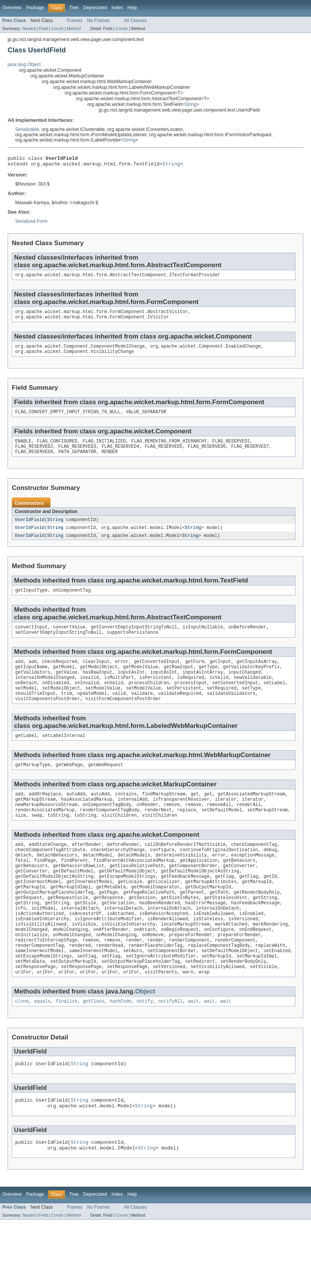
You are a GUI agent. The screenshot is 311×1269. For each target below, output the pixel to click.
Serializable (27, 129)
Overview (12, 7)
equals (42, 1045)
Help (132, 7)
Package (35, 7)
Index (117, 7)
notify (145, 1045)
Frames (74, 20)
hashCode (120, 1045)
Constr (57, 28)
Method (74, 28)
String (190, 104)
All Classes (135, 20)
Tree (74, 7)
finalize (66, 1045)
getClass (93, 1045)
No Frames (98, 20)
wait (193, 1045)
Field (43, 28)
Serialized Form (31, 223)
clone (22, 1045)
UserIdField (29, 529)
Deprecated (95, 7)
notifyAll (170, 1045)
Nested (29, 28)
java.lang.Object (24, 64)
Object (145, 1034)
